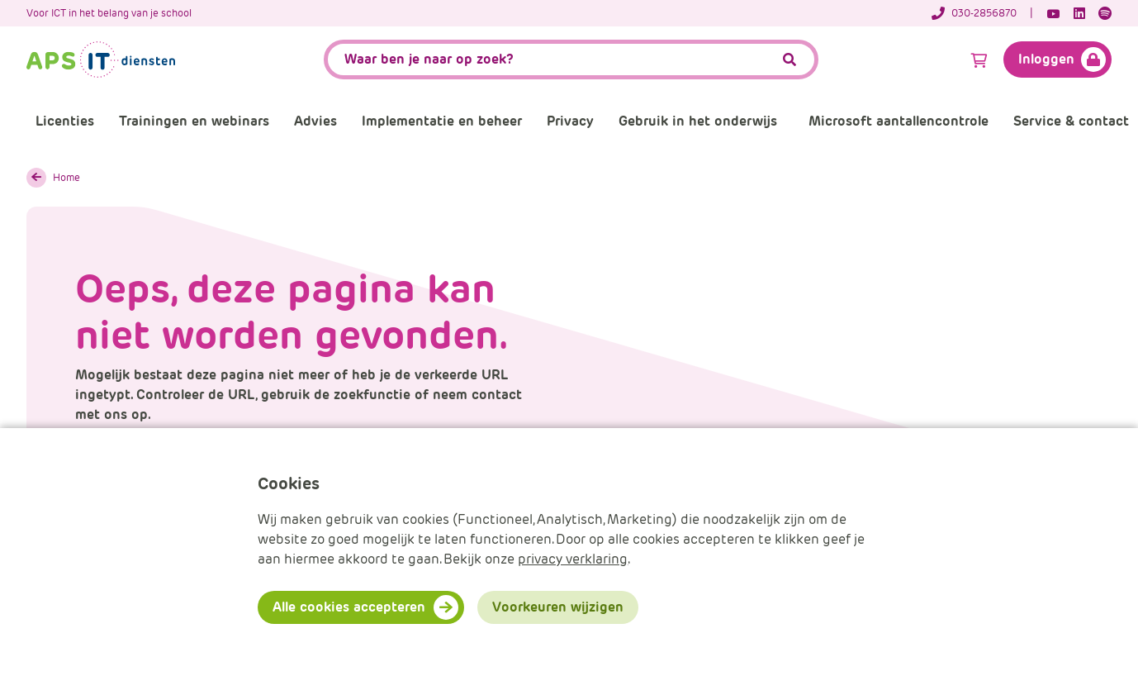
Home (66, 177)
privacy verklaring (573, 559)
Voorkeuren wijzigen (558, 607)
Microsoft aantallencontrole (898, 121)
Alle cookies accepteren (349, 607)
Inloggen (1046, 59)
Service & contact (1071, 121)
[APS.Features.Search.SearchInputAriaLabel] (571, 59)
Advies (315, 121)
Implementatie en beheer (442, 121)
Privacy (570, 121)
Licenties (65, 121)
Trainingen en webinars (194, 121)
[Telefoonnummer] (982, 13)
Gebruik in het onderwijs (698, 121)
